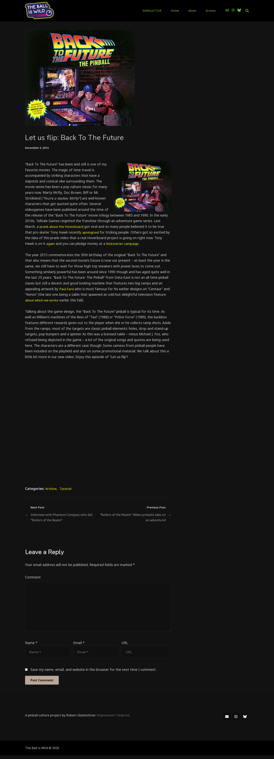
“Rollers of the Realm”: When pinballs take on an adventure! (132, 517)
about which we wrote (42, 300)
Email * (79, 646)
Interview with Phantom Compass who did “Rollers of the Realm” (62, 517)
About (195, 10)
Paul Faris (67, 288)
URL (125, 646)
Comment (33, 577)
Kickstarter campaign (123, 243)
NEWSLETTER (159, 10)
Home (180, 10)
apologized (91, 232)
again (50, 243)
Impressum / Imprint (113, 719)
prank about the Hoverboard (62, 226)
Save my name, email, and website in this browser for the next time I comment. (93, 673)
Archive (211, 10)
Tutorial (66, 488)
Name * (31, 646)
